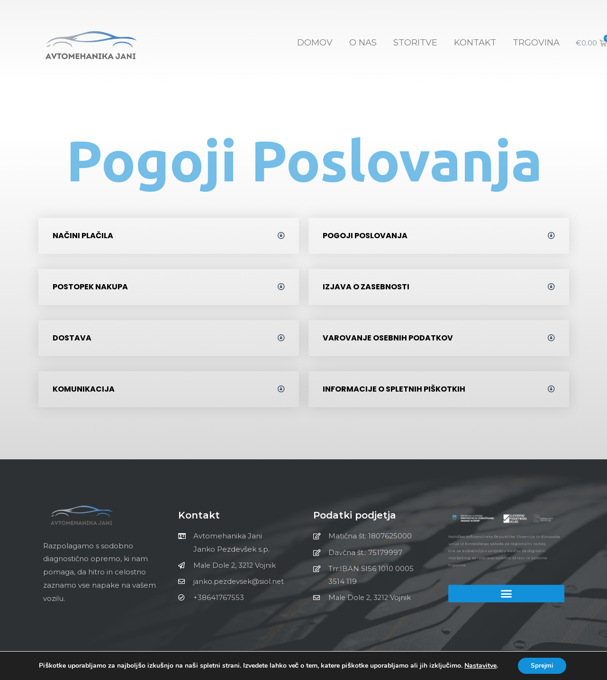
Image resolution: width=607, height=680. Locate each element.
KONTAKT (475, 42)
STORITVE (415, 42)
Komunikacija (84, 389)
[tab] (168, 236)
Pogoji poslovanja (365, 235)
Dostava (72, 337)
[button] (506, 593)
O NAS (363, 42)
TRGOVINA (536, 42)
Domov (315, 42)
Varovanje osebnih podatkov (388, 337)
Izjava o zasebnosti (366, 286)
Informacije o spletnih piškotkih (394, 389)
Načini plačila (83, 235)
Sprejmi (541, 665)
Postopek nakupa (90, 286)
